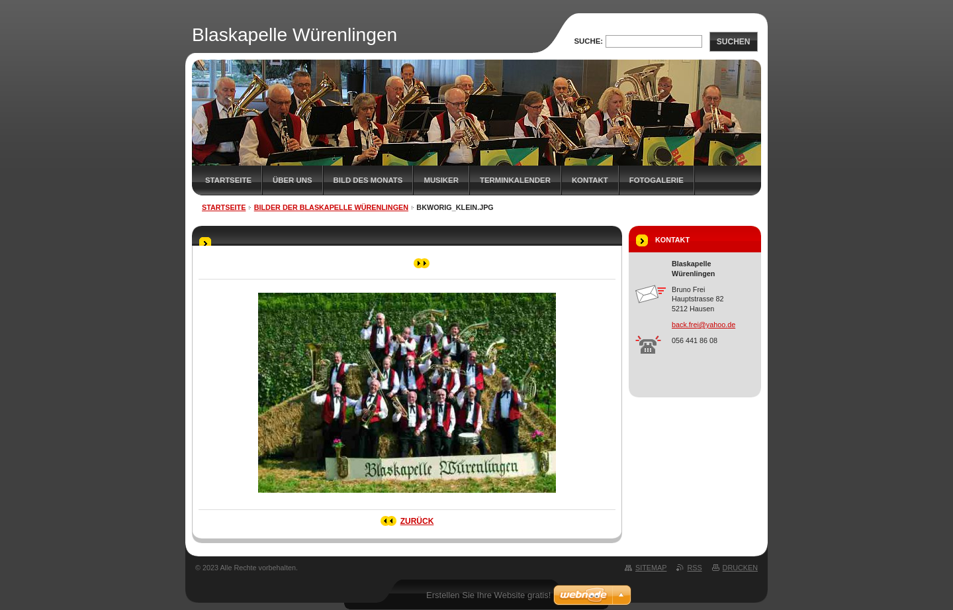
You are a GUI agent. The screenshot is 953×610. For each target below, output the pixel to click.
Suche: (588, 41)
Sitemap (650, 568)
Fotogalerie (656, 180)
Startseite (228, 180)
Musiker (441, 180)
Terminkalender (515, 180)
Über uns (292, 180)
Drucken (740, 568)
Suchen (733, 41)
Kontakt (590, 180)
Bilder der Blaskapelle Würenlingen (331, 207)
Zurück (417, 521)
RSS (694, 568)
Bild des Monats (368, 180)
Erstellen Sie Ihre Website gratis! (488, 595)
